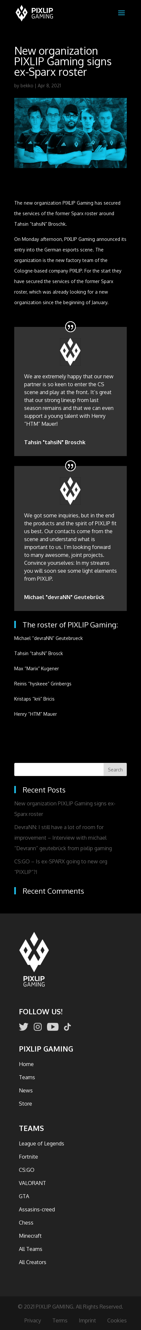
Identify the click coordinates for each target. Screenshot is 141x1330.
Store (25, 1103)
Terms (60, 1320)
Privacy (32, 1320)
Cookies (117, 1320)
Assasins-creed (37, 1209)
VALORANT (32, 1183)
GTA (24, 1196)
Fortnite (28, 1156)
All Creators (32, 1262)
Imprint (87, 1320)
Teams (27, 1077)
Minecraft (30, 1235)
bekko (27, 85)
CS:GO (26, 1170)
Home (26, 1064)
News (26, 1090)
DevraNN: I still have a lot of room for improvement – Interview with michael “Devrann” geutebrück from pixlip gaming (63, 838)
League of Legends (41, 1143)
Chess (26, 1222)
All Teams (30, 1249)
